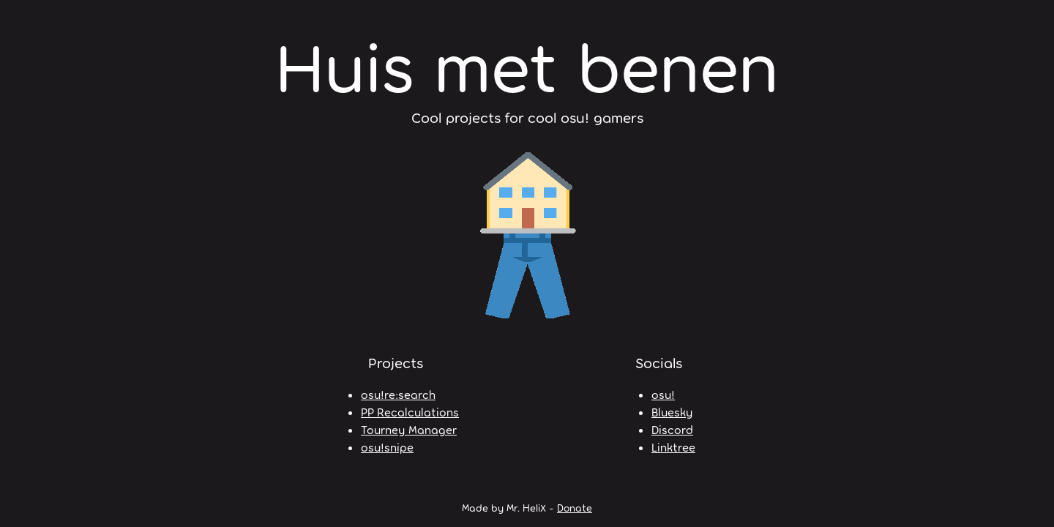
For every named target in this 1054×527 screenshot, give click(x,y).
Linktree (673, 447)
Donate (574, 507)
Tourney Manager (409, 429)
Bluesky (671, 412)
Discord (672, 429)
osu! (663, 394)
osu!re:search (398, 394)
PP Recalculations (410, 412)
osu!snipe (387, 447)
